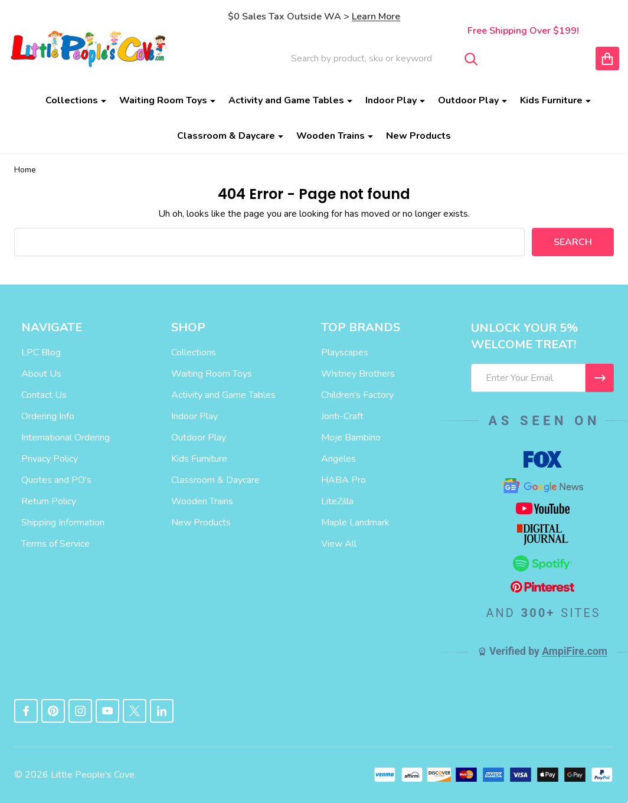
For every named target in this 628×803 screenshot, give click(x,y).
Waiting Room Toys (163, 100)
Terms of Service (55, 543)
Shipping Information (62, 522)
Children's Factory (357, 395)
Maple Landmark (355, 522)
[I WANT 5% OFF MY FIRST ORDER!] (600, 378)
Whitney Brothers (358, 373)
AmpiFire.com (574, 651)
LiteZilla (337, 501)
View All (338, 543)
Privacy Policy (49, 458)
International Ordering (65, 437)
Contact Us (44, 395)
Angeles (338, 458)
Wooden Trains (330, 135)
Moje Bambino (351, 437)
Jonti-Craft (342, 416)
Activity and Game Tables (286, 100)
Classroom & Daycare (226, 135)
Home (25, 169)
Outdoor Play (468, 100)
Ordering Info (47, 416)
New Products (418, 135)
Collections (71, 100)
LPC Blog (41, 352)
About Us (41, 373)
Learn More (376, 16)
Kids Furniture (551, 100)
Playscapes (344, 352)
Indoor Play (391, 100)
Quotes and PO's (56, 480)
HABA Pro (343, 480)
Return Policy (48, 501)
